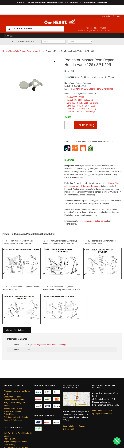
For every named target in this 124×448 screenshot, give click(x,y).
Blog (6, 385)
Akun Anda (105, 7)
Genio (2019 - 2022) (75, 88)
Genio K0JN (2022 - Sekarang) (80, 91)
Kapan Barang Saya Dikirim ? (16, 433)
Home (5, 42)
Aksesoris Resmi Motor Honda (17, 382)
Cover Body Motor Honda (14, 391)
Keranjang (116, 7)
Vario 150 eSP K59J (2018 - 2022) (81, 100)
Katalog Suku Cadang (13, 399)
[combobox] (35, 19)
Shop (11, 42)
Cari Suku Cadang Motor (23, 32)
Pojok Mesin (9, 405)
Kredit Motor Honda (12, 402)
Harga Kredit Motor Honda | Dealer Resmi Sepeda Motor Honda (62, 13)
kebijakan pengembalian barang (93, 212)
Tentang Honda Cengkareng (16, 439)
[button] (7, 26)
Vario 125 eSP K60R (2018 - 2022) (81, 97)
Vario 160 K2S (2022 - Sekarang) (81, 103)
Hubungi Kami (10, 430)
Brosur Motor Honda (12, 388)
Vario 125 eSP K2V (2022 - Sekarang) (83, 94)
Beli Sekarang (85, 116)
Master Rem (78, 80)
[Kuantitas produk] (68, 116)
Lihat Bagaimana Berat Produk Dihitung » (49, 336)
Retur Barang (9, 436)
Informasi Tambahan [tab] (14, 321)
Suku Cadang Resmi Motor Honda (29, 42)
